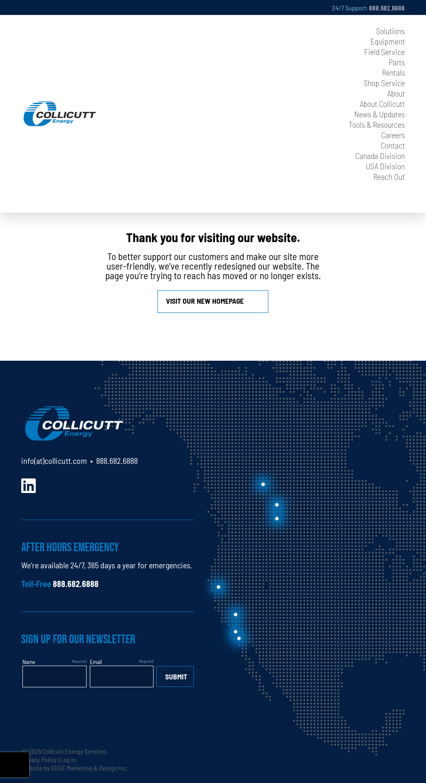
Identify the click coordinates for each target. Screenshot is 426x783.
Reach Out (389, 176)
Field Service (384, 51)
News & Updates (379, 114)
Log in (68, 759)
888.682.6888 (387, 7)
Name (28, 661)
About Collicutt (382, 103)
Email (96, 661)
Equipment (387, 41)
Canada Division (380, 155)
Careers (393, 134)
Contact (393, 145)
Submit (176, 676)
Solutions (390, 30)
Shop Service (384, 82)
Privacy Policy (39, 759)
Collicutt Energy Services (74, 751)
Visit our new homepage (205, 300)
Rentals (393, 72)
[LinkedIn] (28, 484)
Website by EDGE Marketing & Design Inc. (74, 767)
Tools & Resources (377, 124)
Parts (397, 62)
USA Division (385, 166)
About (396, 93)
